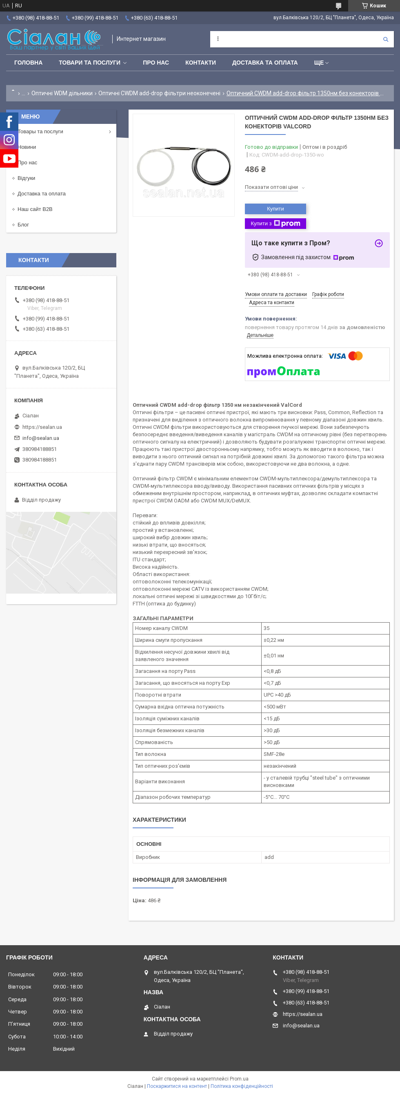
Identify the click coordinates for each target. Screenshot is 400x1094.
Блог (23, 225)
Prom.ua (239, 1079)
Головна (28, 62)
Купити (275, 209)
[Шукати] (386, 39)
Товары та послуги (40, 131)
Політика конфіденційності (242, 1086)
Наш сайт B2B (35, 209)
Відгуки (26, 178)
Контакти (200, 62)
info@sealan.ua (40, 438)
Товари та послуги (89, 62)
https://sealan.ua (42, 427)
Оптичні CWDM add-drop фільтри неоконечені (159, 93)
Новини (27, 147)
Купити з (275, 223)
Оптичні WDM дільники (62, 93)
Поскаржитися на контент (177, 1086)
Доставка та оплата (265, 62)
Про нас (156, 62)
